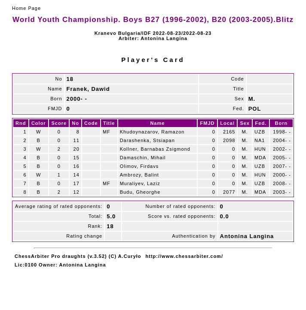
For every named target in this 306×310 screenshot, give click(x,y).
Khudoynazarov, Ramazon (152, 131)
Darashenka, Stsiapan (147, 140)
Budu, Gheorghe (140, 192)
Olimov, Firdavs (139, 166)
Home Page (26, 8)
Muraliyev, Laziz (140, 183)
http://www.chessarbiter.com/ (184, 256)
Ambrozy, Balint (139, 174)
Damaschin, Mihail (143, 157)
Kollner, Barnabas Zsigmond (155, 149)
